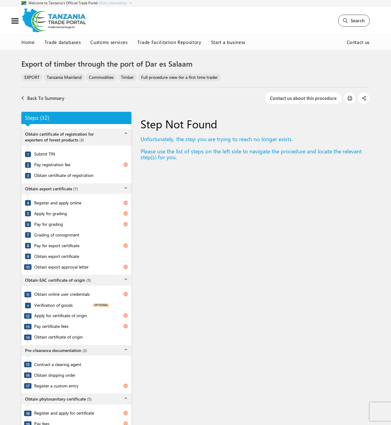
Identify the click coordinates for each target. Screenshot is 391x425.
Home (28, 42)
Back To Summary (42, 98)
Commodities (101, 77)
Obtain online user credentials (62, 294)
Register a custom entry (56, 386)
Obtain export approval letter (61, 267)
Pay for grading (48, 224)
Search (354, 20)
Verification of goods (53, 305)
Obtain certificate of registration (63, 175)
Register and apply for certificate (64, 413)
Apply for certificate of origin (60, 315)
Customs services (108, 42)
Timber (127, 77)
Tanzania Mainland (64, 77)
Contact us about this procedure (303, 98)
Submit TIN (44, 154)
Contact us (358, 42)
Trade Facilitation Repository (169, 42)
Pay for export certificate (56, 245)
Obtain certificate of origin (58, 337)
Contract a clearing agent (57, 364)
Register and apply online (57, 203)
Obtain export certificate (56, 256)
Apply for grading (50, 213)
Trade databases (63, 42)
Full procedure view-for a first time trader (179, 77)
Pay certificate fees (51, 326)
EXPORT (31, 77)
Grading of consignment (56, 235)
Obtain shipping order (54, 375)
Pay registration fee (52, 164)
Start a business (228, 42)
